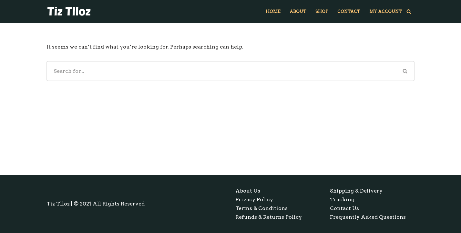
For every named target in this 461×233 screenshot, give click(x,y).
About (298, 11)
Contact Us (344, 208)
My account (385, 11)
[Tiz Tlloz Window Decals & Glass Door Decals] (69, 11)
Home (273, 11)
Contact (348, 11)
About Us (247, 191)
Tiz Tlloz (58, 204)
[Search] (408, 11)
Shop (321, 11)
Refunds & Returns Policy (268, 217)
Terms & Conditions (261, 208)
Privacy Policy (254, 199)
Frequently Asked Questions (368, 217)
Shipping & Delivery (356, 191)
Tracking (342, 199)
